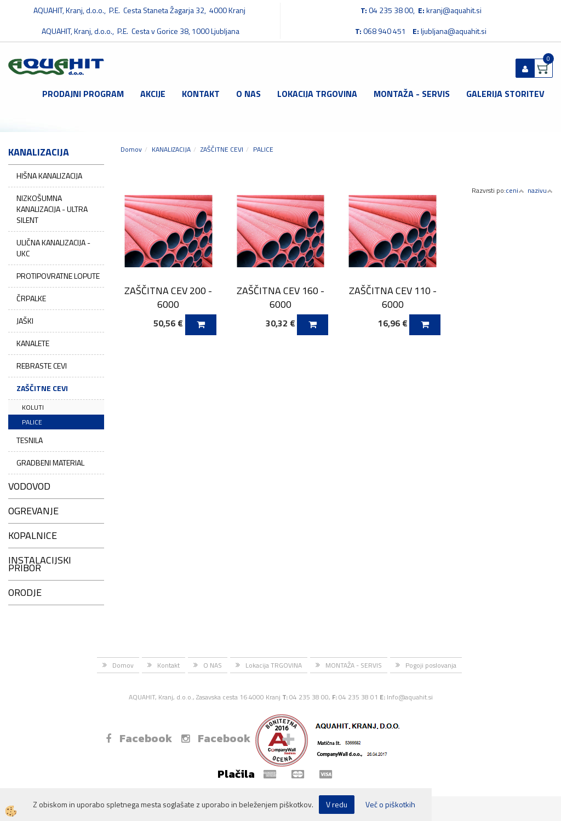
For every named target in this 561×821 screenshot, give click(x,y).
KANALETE (32, 343)
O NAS (248, 93)
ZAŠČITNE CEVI (42, 388)
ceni (515, 190)
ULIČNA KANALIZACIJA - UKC (53, 248)
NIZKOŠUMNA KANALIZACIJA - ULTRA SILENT (52, 209)
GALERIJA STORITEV (505, 93)
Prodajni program (83, 93)
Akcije (152, 93)
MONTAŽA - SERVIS (412, 93)
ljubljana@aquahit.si (453, 31)
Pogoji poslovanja (430, 665)
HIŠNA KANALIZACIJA (49, 175)
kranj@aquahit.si (454, 10)
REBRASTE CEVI (41, 365)
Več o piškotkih (390, 804)
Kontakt (201, 93)
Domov (131, 149)
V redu (336, 804)
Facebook (139, 738)
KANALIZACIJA (171, 149)
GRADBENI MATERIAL (50, 462)
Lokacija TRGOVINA (317, 93)
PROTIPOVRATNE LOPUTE (58, 276)
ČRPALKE (31, 298)
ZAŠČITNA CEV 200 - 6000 (168, 297)
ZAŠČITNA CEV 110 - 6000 (393, 297)
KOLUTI (33, 407)
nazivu (540, 190)
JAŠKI (24, 320)
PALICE (32, 422)
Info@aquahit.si (410, 697)
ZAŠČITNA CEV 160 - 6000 (280, 297)
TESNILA (29, 440)
